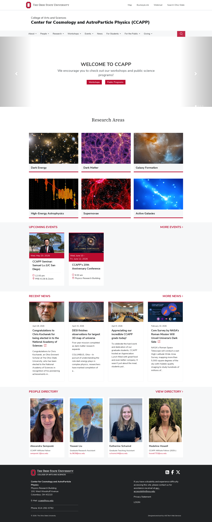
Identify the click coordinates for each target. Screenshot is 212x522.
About (31, 33)
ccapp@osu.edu (45, 500)
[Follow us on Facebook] (172, 473)
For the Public (127, 33)
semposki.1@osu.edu (39, 453)
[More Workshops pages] (78, 34)
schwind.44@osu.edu (118, 453)
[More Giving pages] (146, 34)
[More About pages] (35, 34)
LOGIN (137, 502)
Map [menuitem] (130, 5)
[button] (16, 73)
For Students (109, 33)
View (169, 391)
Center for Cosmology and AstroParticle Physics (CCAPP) (90, 22)
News (97, 33)
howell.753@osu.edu (158, 453)
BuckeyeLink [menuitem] (143, 5)
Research (55, 33)
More (171, 227)
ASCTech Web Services (172, 516)
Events (85, 33)
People (42, 33)
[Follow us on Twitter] (178, 473)
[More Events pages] (90, 34)
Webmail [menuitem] (158, 5)
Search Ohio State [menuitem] (175, 5)
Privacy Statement (142, 496)
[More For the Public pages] (135, 34)
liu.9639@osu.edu (77, 453)
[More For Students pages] (116, 34)
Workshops (71, 33)
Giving (142, 33)
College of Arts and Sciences (48, 17)
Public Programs (115, 82)
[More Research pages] (61, 34)
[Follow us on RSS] (167, 473)
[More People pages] (47, 34)
